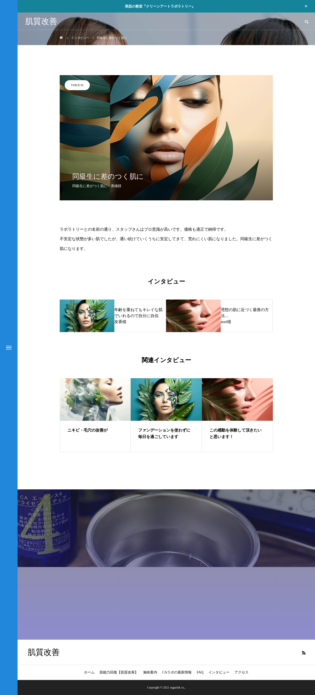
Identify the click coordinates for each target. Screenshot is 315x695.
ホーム (89, 672)
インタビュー (218, 672)
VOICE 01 (77, 85)
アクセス (241, 672)
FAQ (200, 672)
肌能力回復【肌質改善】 (119, 672)
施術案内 (150, 672)
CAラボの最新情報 (177, 672)
